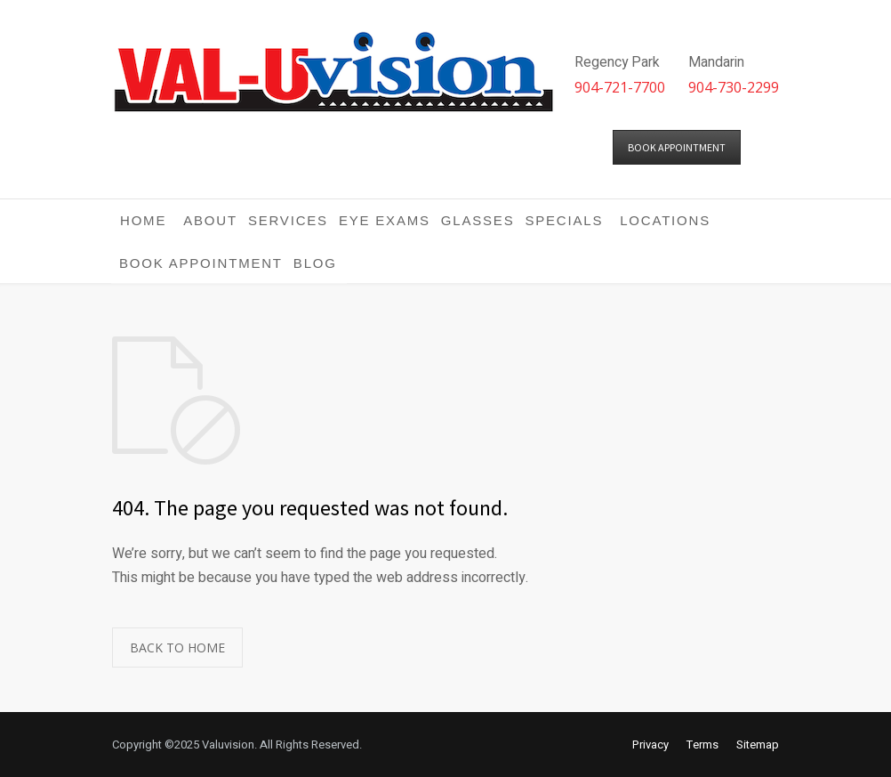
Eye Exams (384, 220)
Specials (564, 220)
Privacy (650, 744)
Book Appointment (201, 263)
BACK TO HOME (177, 647)
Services (288, 220)
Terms (702, 744)
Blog (315, 263)
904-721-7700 (619, 87)
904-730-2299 (733, 87)
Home (143, 220)
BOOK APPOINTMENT (677, 147)
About (210, 220)
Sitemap (757, 744)
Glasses (478, 220)
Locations (665, 220)
